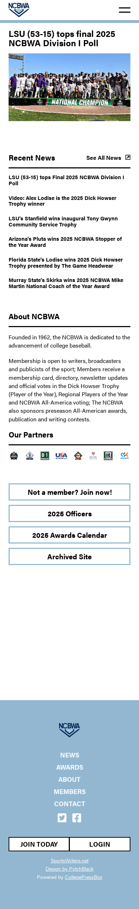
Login (99, 843)
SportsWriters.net (69, 860)
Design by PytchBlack (69, 868)
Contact (69, 803)
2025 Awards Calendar (69, 535)
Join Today (39, 843)
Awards (69, 767)
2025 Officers (70, 513)
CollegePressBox (83, 876)
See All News (108, 157)
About (69, 779)
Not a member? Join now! (70, 492)
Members (70, 791)
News (69, 755)
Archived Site (69, 556)
